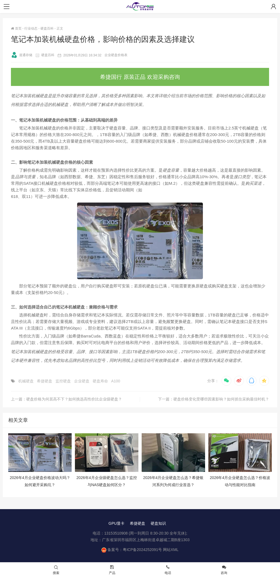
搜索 (56, 570)
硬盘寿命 (100, 381)
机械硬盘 (26, 381)
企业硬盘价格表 (115, 55)
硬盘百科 (47, 28)
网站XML (171, 549)
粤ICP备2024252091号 (142, 549)
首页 (16, 28)
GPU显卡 (116, 523)
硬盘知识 (158, 523)
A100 (115, 381)
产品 (112, 570)
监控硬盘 (63, 381)
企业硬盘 (81, 381)
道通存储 (21, 55)
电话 (168, 570)
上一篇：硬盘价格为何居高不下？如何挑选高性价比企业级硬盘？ (66, 399)
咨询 (224, 570)
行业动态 (30, 28)
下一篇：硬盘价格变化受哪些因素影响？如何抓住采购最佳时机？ (213, 399)
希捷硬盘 (44, 381)
